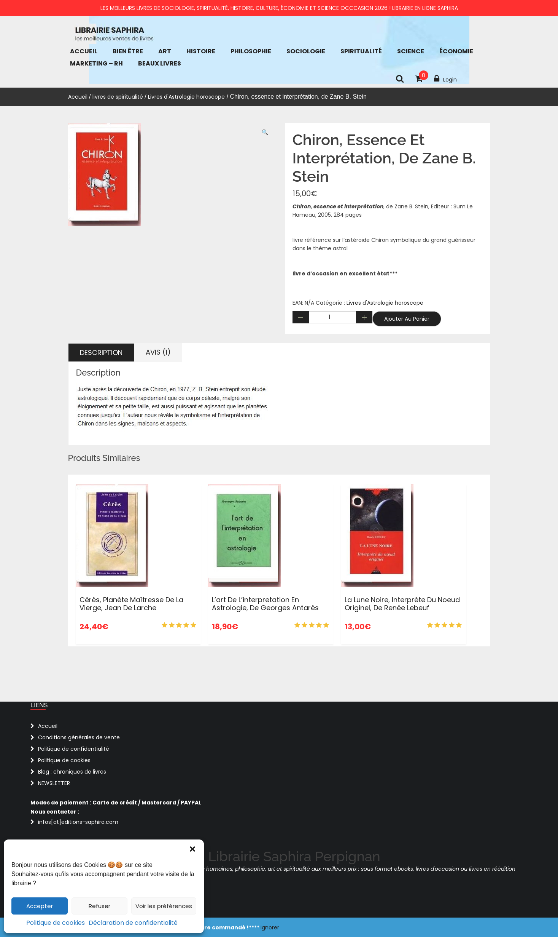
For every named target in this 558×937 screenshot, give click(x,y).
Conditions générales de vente (79, 737)
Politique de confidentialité (73, 749)
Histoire (200, 51)
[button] (192, 849)
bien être (128, 51)
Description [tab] (101, 352)
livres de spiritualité (117, 97)
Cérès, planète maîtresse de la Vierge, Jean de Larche (131, 604)
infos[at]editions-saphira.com (78, 822)
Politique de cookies (55, 922)
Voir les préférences (163, 906)
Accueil (83, 51)
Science (410, 51)
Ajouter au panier (406, 319)
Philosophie (251, 51)
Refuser (99, 906)
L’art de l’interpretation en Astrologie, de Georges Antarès (265, 604)
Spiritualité (361, 51)
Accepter (39, 906)
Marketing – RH (96, 63)
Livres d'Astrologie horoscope (186, 97)
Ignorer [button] (270, 927)
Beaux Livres (159, 63)
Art (164, 51)
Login (445, 78)
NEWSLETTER (54, 783)
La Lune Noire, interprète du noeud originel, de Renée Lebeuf (402, 604)
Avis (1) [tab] (158, 352)
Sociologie (305, 51)
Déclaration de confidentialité (133, 922)
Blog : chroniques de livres (72, 772)
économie (456, 51)
